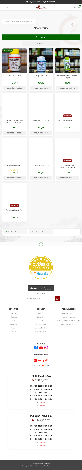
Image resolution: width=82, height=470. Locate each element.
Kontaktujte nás (13, 313)
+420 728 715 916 (49, 2)
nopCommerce (45, 464)
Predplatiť (57, 298)
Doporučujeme (8, 50)
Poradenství (13, 324)
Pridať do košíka (14, 88)
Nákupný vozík (41, 324)
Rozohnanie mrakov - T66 (67, 120)
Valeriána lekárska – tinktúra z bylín (67, 77)
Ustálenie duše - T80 (14, 165)
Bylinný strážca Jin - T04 (14, 210)
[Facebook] (36, 347)
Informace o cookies (68, 317)
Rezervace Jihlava (41, 332)
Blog (13, 321)
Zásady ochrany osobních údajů (68, 321)
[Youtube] (41, 347)
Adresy (41, 321)
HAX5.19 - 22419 (15, 76)
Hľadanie (13, 317)
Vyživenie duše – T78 (41, 165)
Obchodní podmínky (68, 324)
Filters (41, 37)
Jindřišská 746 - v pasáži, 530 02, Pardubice (41, 420)
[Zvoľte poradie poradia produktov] (41, 43)
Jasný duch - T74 (41, 76)
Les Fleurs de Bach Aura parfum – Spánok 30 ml (14, 121)
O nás (14, 332)
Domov (7, 21)
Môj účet (41, 313)
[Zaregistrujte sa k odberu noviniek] (38, 298)
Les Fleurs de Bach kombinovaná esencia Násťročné (67, 167)
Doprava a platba (68, 313)
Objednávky (41, 317)
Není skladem (67, 116)
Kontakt (13, 328)
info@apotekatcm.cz (33, 2)
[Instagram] (46, 347)
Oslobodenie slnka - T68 (41, 120)
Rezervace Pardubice (41, 328)
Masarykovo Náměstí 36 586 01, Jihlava (41, 380)
